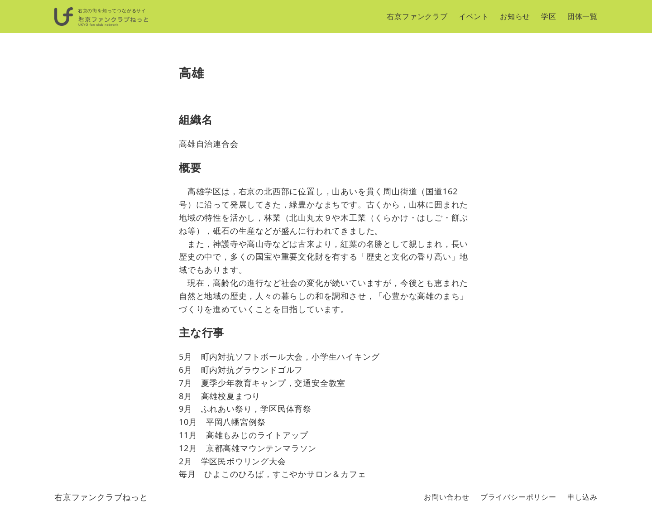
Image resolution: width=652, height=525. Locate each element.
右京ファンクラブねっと (101, 496)
